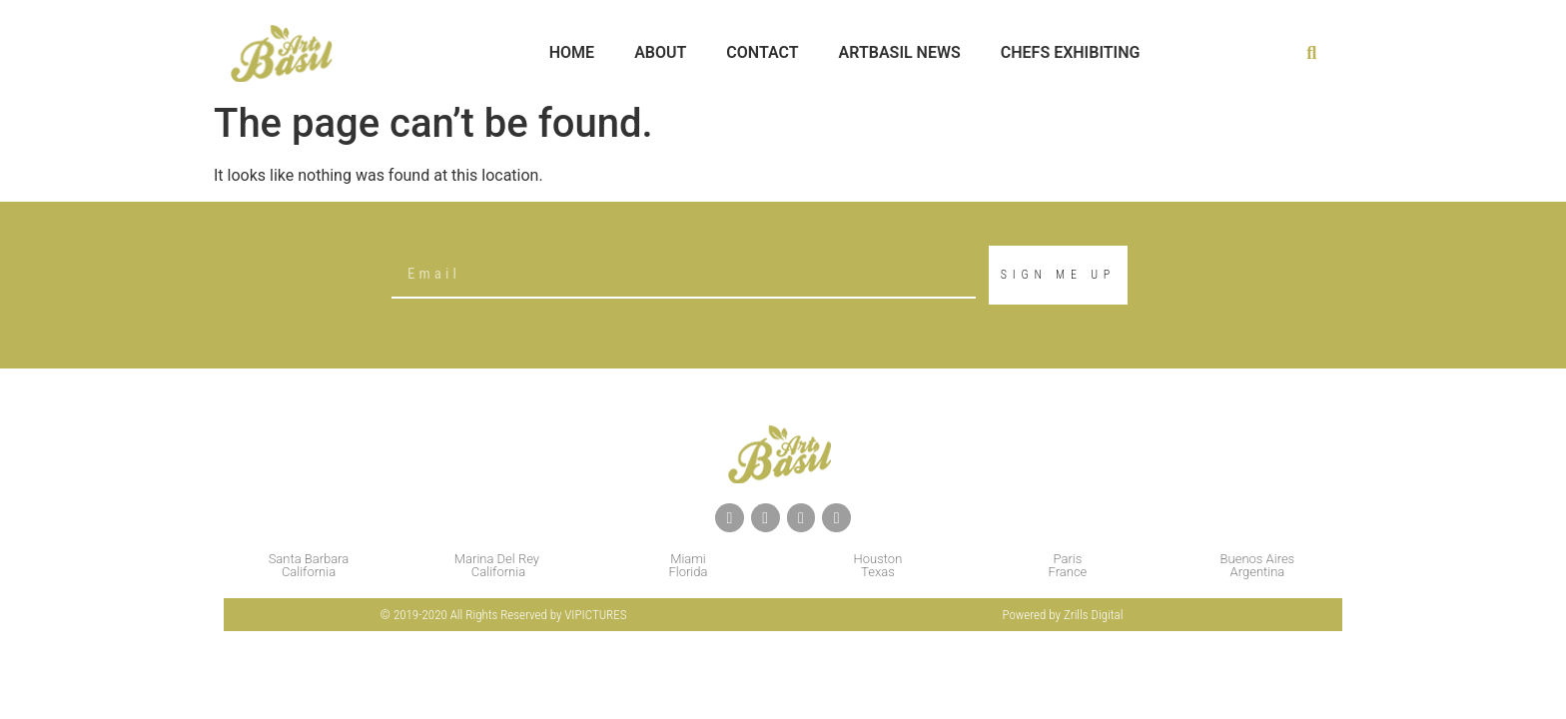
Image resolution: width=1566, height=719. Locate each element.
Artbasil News (900, 52)
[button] (1311, 53)
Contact (762, 52)
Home (571, 52)
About (660, 52)
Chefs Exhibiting (1071, 52)
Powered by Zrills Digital (1063, 614)
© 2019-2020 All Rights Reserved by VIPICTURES (504, 614)
